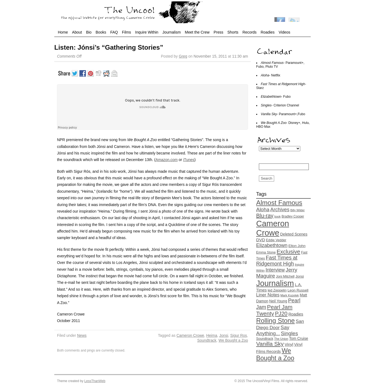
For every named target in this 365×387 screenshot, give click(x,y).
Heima (211, 335)
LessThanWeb (94, 381)
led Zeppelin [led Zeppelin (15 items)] (277, 290)
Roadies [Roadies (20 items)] (295, 314)
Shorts (233, 32)
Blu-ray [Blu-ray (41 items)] (264, 216)
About (77, 32)
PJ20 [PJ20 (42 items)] (281, 314)
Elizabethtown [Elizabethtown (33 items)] (272, 245)
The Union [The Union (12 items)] (281, 338)
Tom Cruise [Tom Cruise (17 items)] (298, 339)
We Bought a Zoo (233, 340)
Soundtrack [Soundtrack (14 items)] (264, 339)
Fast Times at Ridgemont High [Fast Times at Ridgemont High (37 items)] (276, 261)
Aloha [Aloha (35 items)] (262, 209)
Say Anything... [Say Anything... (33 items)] (272, 330)
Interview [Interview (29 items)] (275, 270)
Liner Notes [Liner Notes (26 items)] (267, 294)
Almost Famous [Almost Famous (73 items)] (279, 202)
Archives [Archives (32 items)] (279, 209)
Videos (284, 32)
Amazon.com (166, 159)
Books (101, 32)
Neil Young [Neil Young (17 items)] (278, 301)
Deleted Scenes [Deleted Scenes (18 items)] (293, 234)
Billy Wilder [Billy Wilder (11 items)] (297, 210)
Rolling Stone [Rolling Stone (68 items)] (275, 320)
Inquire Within (146, 32)
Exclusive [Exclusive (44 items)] (288, 251)
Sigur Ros (238, 335)
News (81, 335)
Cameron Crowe (190, 335)
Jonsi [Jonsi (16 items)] (299, 276)
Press (218, 32)
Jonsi (223, 335)
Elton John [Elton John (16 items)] (297, 246)
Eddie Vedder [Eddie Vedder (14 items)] (276, 240)
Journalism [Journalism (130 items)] (275, 283)
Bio (88, 32)
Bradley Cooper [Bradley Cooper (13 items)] (293, 216)
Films (126, 32)
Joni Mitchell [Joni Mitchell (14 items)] (285, 276)
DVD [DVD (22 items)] (260, 239)
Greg (183, 56)
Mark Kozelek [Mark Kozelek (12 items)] (289, 295)
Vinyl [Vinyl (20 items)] (289, 344)
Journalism (171, 32)
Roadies (268, 32)
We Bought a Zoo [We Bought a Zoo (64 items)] (275, 354)
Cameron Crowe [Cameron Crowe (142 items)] (272, 228)
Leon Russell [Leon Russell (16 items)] (298, 290)
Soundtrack (206, 340)
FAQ (114, 32)
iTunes (188, 159)
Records (250, 32)
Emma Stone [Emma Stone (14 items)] (266, 252)
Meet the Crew (197, 32)
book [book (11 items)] (277, 216)
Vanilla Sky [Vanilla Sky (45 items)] (270, 344)
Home (63, 32)
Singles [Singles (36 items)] (289, 333)
